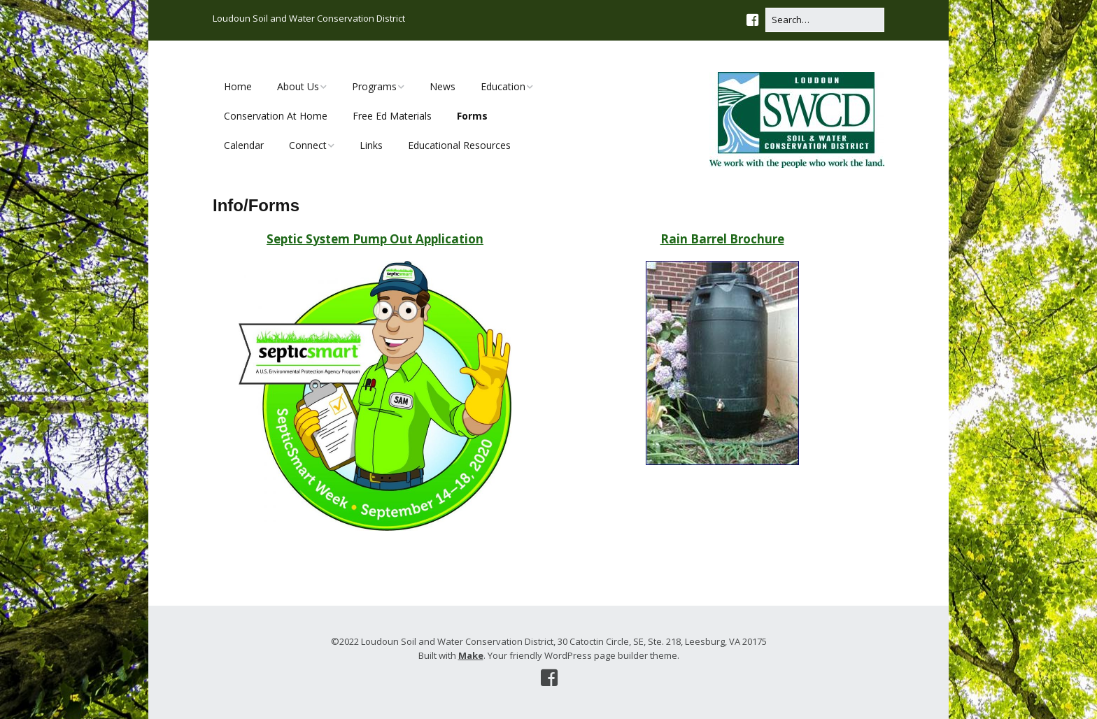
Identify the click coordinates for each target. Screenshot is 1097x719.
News (442, 86)
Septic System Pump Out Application (375, 239)
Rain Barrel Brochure (722, 239)
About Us (298, 86)
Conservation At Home (275, 115)
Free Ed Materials (392, 115)
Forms (472, 115)
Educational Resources (459, 145)
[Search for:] (824, 20)
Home (238, 86)
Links (371, 145)
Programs (374, 86)
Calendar (244, 145)
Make (470, 655)
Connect (308, 145)
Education (503, 86)
